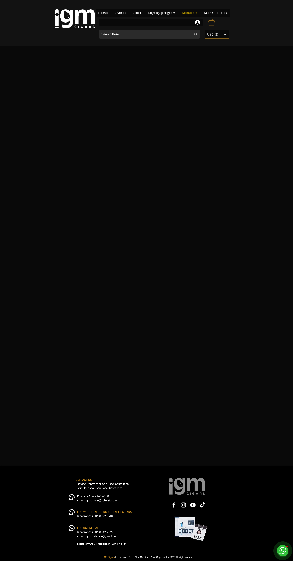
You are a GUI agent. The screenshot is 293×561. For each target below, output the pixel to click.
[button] (211, 22)
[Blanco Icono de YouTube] (193, 505)
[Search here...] (143, 34)
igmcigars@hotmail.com (101, 500)
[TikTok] (202, 505)
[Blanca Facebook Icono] (174, 505)
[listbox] (217, 34)
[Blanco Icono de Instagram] (183, 505)
